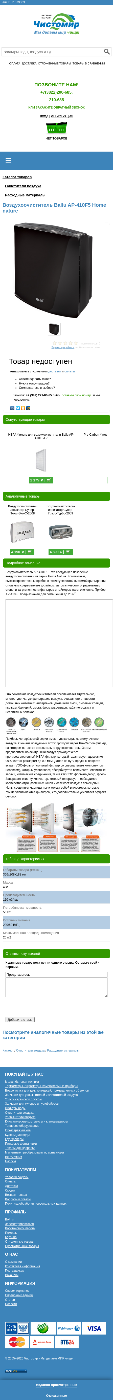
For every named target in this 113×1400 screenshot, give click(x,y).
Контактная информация (22, 1266)
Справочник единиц (19, 1295)
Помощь (11, 1233)
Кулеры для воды (17, 1135)
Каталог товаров (17, 177)
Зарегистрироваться (19, 1224)
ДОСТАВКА (29, 63)
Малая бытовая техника (22, 1081)
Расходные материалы (25, 195)
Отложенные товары (19, 1241)
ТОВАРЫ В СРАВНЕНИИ (89, 63)
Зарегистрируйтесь (63, 347)
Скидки (10, 1190)
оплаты (69, 371)
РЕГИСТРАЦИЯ (62, 116)
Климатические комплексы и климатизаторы (36, 1121)
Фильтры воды (15, 1108)
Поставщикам (15, 1270)
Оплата (10, 1181)
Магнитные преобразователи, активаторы (34, 1152)
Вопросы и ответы (18, 1199)
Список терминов (17, 1290)
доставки (54, 371)
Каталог (8, 1050)
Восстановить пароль (20, 1228)
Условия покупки (17, 1177)
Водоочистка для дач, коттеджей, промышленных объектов (47, 1090)
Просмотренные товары (22, 1246)
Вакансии (11, 1275)
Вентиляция (13, 1157)
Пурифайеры (14, 1139)
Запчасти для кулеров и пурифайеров (32, 1103)
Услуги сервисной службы (23, 1099)
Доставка (11, 1186)
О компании (13, 1262)
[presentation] (44, 1007)
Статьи (10, 1300)
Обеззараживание (18, 1130)
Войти (9, 1219)
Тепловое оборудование (22, 1126)
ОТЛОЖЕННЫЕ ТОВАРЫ (54, 63)
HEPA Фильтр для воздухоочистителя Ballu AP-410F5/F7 (41, 436)
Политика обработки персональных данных (35, 1203)
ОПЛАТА (14, 63)
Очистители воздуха (23, 186)
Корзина (11, 1237)
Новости (11, 1304)
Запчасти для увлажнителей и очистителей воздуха (41, 1095)
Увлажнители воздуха (20, 1117)
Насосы (10, 1161)
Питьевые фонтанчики (21, 1143)
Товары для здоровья (20, 1148)
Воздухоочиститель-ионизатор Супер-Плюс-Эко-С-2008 (22, 510)
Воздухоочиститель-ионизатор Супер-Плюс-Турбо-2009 (61, 510)
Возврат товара (16, 1195)
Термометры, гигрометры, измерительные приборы (41, 1086)
